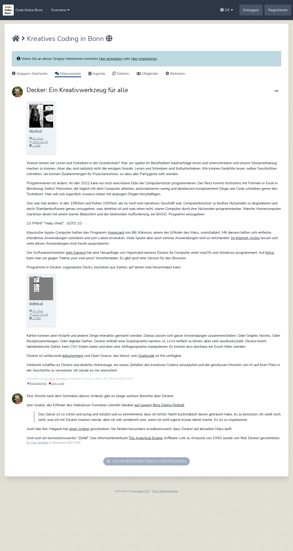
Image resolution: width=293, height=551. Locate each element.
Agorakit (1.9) (140, 491)
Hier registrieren (144, 58)
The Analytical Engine (146, 438)
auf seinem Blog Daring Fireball (159, 405)
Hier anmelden (110, 58)
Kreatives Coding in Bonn (65, 38)
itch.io (269, 252)
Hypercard (116, 232)
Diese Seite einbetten (165, 491)
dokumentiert (72, 355)
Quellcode (146, 355)
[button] (60, 10)
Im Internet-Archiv (245, 238)
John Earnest (76, 252)
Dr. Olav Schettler (55, 378)
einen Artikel (79, 428)
